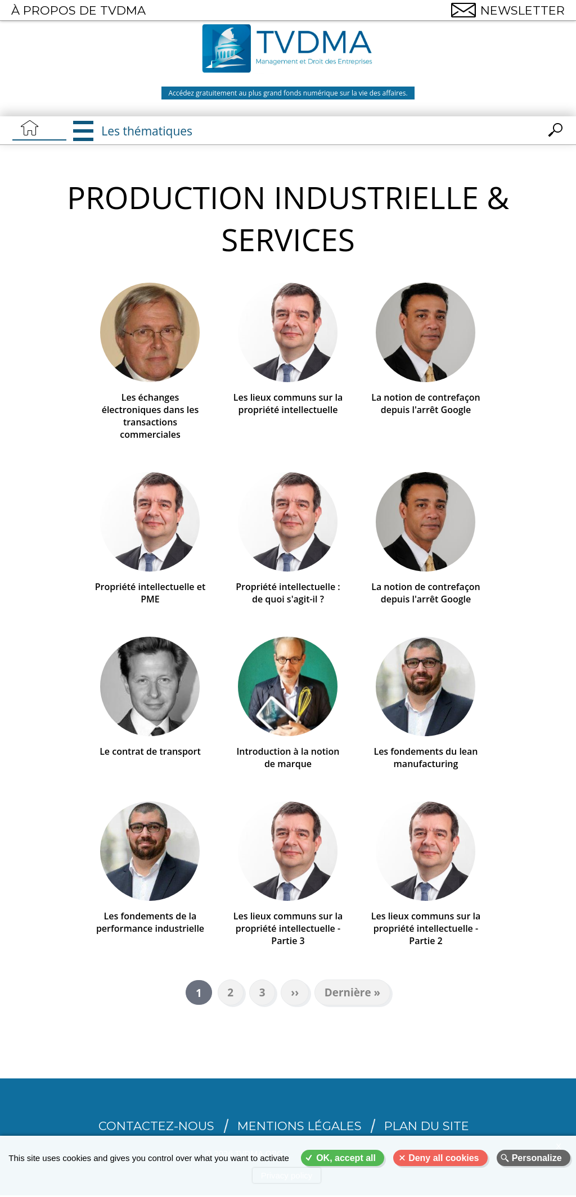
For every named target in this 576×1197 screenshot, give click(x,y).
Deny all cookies (443, 1158)
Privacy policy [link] (287, 1175)
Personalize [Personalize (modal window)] (537, 1158)
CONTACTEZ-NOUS (156, 1128)
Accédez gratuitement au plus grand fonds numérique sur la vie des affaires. (287, 93)
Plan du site (426, 1128)
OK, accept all (346, 1158)
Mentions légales (299, 1128)
